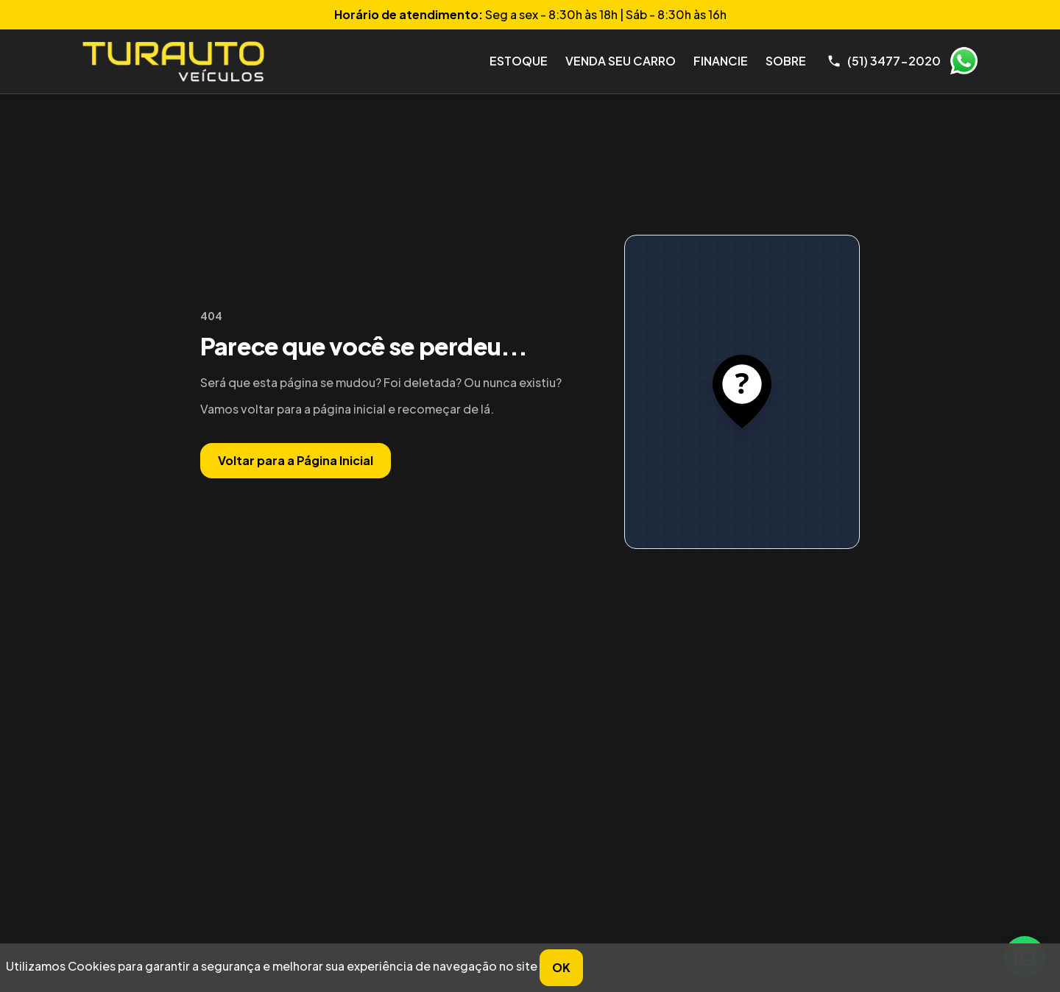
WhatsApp (964, 61)
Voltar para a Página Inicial (295, 460)
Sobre (786, 60)
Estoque (519, 60)
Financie (720, 60)
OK (561, 967)
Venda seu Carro (620, 60)
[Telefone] (884, 61)
